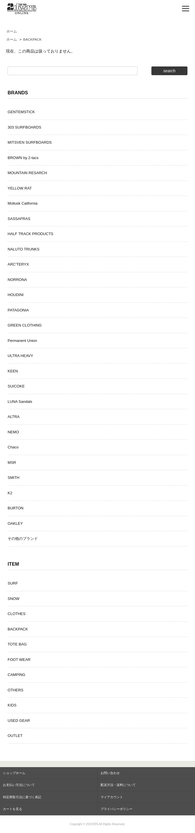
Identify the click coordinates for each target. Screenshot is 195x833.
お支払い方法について (19, 785)
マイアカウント (112, 797)
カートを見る (12, 809)
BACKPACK (32, 39)
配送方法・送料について (118, 785)
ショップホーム (14, 773)
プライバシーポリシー (117, 809)
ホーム (11, 31)
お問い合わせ (110, 773)
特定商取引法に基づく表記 (22, 797)
